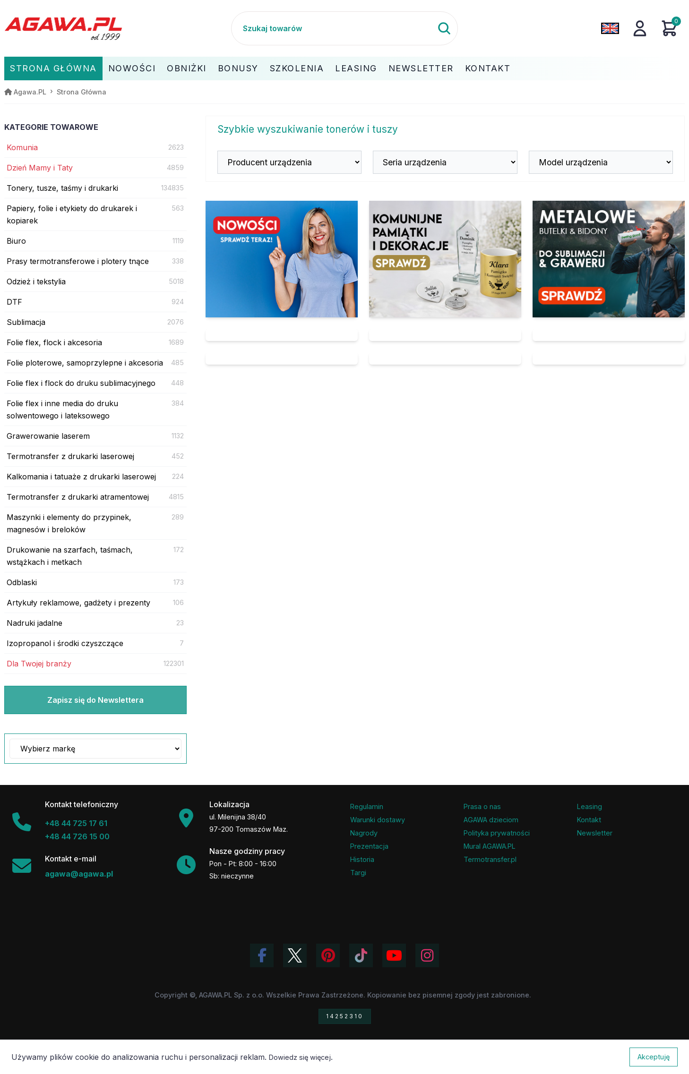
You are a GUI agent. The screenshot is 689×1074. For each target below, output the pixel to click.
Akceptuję (653, 1057)
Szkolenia (297, 68)
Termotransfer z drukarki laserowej (70, 456)
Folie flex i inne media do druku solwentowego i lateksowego (62, 409)
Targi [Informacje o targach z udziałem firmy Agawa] (358, 873)
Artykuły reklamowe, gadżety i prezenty (78, 602)
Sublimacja (26, 322)
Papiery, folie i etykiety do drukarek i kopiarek (72, 214)
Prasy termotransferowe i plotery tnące (78, 261)
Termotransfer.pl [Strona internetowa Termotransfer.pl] (490, 859)
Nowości (132, 68)
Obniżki (187, 68)
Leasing (356, 68)
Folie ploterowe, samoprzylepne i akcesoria (85, 362)
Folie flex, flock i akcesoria (54, 342)
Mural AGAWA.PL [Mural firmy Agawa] (490, 846)
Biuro (16, 241)
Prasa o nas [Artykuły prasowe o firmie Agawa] (482, 806)
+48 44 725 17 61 (76, 823)
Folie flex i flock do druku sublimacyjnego (81, 383)
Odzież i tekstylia (36, 281)
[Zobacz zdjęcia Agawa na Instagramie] (427, 955)
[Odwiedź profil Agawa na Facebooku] (262, 955)
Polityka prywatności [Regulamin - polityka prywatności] (497, 833)
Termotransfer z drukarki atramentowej (78, 497)
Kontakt (488, 68)
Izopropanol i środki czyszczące (65, 643)
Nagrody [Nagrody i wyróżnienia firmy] (364, 833)
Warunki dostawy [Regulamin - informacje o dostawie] (377, 820)
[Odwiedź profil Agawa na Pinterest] (328, 955)
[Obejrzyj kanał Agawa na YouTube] (394, 955)
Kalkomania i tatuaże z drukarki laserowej (81, 476)
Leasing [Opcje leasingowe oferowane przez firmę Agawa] (589, 806)
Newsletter (421, 68)
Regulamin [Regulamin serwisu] (366, 806)
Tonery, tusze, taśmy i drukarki (62, 188)
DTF (14, 302)
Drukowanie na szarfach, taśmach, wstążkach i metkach (70, 556)
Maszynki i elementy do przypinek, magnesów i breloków (69, 523)
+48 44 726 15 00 (77, 836)
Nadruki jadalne (34, 623)
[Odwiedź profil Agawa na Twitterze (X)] (295, 955)
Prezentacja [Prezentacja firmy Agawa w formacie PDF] (369, 846)
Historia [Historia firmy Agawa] (362, 859)
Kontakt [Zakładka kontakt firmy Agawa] (589, 820)
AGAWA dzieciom (491, 820)
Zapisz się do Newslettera (95, 700)
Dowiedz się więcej (300, 1057)
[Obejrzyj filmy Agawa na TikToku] (361, 955)
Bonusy (238, 68)
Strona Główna (53, 68)
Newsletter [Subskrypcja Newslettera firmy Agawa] (594, 833)
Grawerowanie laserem (48, 436)
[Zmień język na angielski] (610, 28)
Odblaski (22, 582)
